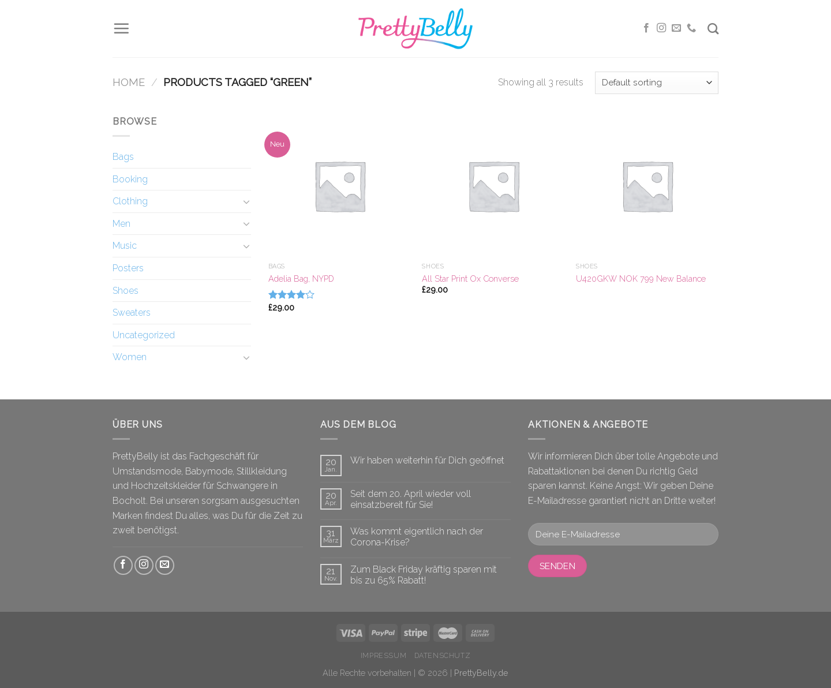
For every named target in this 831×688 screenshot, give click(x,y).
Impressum (384, 655)
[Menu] (121, 28)
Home (129, 82)
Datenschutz (442, 655)
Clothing (130, 201)
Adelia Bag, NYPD (301, 278)
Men (121, 223)
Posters (128, 268)
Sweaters (132, 312)
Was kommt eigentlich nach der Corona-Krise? (416, 537)
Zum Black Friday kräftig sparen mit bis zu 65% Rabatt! (423, 575)
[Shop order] (656, 83)
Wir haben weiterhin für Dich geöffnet (427, 460)
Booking (130, 179)
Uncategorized (144, 335)
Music (125, 245)
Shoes (125, 290)
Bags (123, 156)
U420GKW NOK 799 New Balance (641, 278)
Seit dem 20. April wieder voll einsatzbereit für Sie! (410, 499)
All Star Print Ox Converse (470, 278)
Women (130, 357)
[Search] (713, 28)
